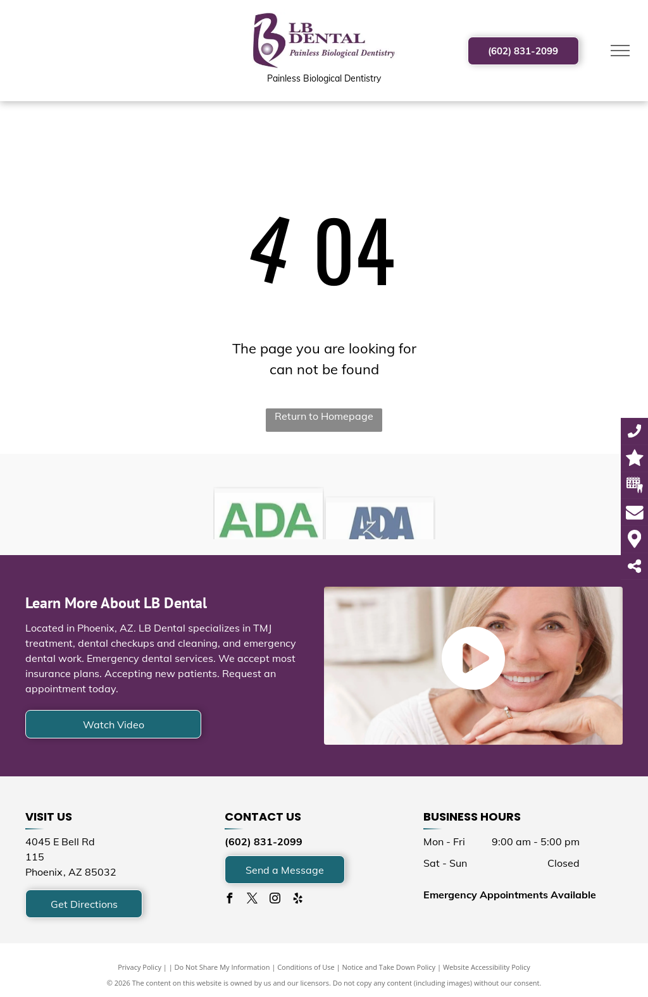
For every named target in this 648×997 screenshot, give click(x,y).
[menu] (620, 50)
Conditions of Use (306, 967)
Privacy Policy (139, 967)
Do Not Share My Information (222, 967)
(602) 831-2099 (263, 841)
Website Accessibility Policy (486, 967)
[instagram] (275, 900)
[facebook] (229, 900)
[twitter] (252, 900)
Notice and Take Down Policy (389, 967)
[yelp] (298, 900)
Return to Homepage (324, 416)
